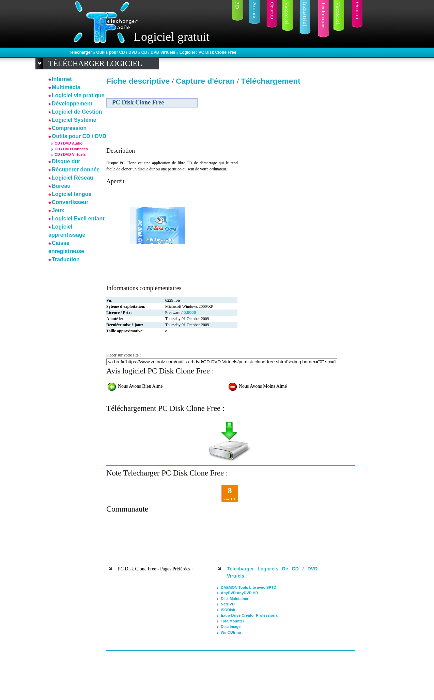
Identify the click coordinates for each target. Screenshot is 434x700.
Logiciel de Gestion (77, 112)
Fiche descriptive (138, 81)
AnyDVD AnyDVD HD (239, 593)
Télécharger (81, 52)
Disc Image (231, 626)
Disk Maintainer (234, 599)
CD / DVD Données (71, 149)
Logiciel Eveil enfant (78, 218)
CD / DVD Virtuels (158, 52)
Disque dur (66, 161)
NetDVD (228, 604)
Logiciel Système (74, 120)
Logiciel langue (71, 194)
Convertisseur (70, 202)
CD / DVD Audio (68, 143)
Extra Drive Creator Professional (249, 615)
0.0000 (190, 312)
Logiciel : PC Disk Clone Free (208, 52)
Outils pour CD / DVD (117, 52)
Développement (72, 103)
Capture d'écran (206, 81)
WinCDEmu (231, 632)
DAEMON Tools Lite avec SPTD (248, 587)
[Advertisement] (296, 135)
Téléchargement (270, 81)
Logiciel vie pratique (78, 95)
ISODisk (228, 610)
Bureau (61, 186)
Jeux (58, 210)
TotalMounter (232, 621)
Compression (69, 128)
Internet (62, 79)
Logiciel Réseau (72, 178)
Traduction (66, 259)
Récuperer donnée (75, 169)
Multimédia (66, 87)
